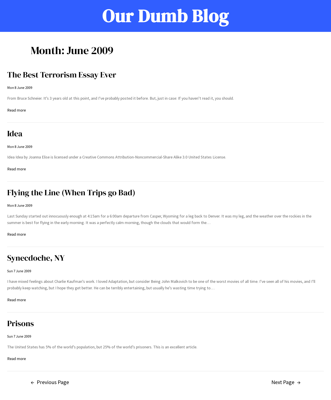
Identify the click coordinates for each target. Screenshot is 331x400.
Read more (16, 110)
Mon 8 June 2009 (19, 87)
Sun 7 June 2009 (19, 271)
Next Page (285, 382)
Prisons (20, 323)
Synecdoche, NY (35, 257)
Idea (14, 133)
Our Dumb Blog (165, 16)
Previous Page (50, 382)
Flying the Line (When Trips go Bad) (71, 192)
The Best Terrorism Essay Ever (61, 74)
